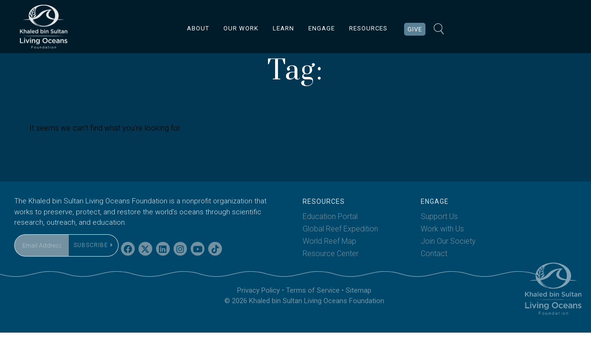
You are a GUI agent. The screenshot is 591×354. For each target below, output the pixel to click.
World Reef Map (329, 262)
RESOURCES (368, 28)
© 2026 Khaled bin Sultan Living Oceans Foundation (304, 322)
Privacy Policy (258, 311)
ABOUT (198, 28)
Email (23, 249)
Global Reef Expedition (340, 250)
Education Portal (330, 237)
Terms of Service (313, 311)
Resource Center (331, 274)
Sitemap (358, 311)
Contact (434, 274)
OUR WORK (241, 28)
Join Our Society (448, 262)
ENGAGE (321, 28)
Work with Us (442, 250)
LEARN (283, 28)
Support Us (439, 237)
